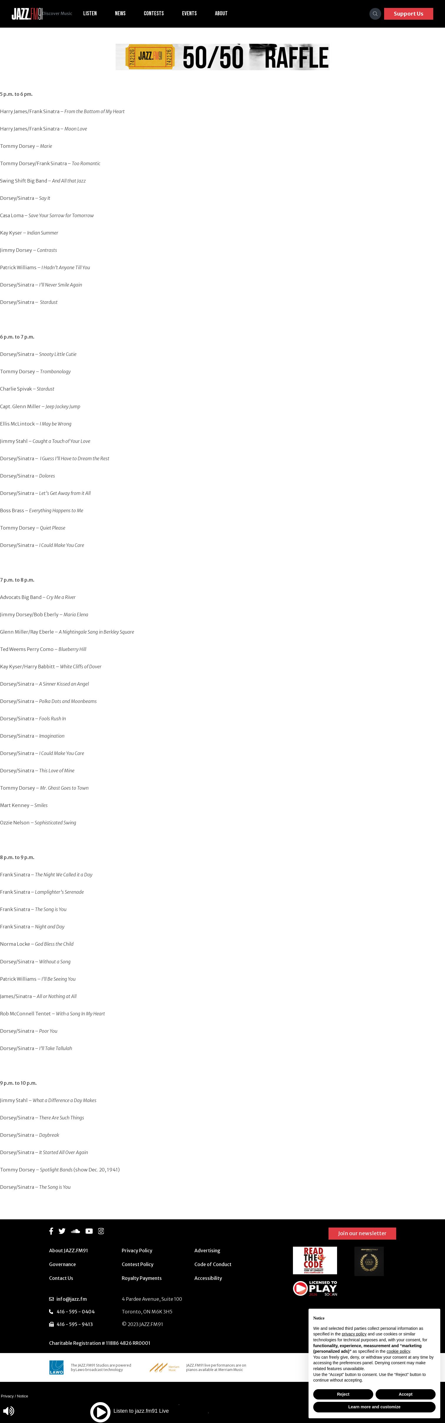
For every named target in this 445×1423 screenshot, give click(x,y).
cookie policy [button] (398, 1351)
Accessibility (208, 1278)
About (230, 13)
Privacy (7, 1396)
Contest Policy (138, 1264)
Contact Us (61, 1278)
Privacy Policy (137, 1250)
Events (198, 13)
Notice (22, 1396)
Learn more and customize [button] (374, 1406)
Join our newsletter (362, 1233)
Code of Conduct (212, 1264)
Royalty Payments (142, 1278)
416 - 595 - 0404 (75, 1312)
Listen (99, 13)
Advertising (207, 1250)
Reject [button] (343, 1394)
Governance (62, 1264)
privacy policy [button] (354, 1334)
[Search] (375, 14)
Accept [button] (406, 1394)
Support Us (409, 13)
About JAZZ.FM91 (68, 1250)
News (129, 13)
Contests (163, 13)
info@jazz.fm (71, 1299)
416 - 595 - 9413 (74, 1324)
